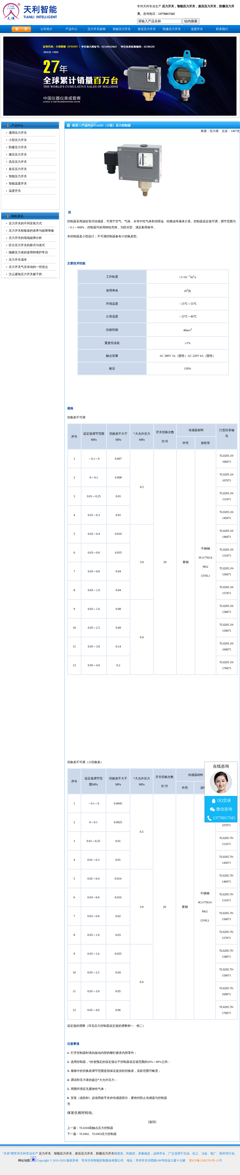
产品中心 (71, 29)
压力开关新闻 (97, 29)
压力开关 (168, 6)
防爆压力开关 (172, 29)
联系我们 (222, 29)
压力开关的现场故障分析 (25, 238)
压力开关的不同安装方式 (25, 223)
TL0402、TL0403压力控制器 (98, 1134)
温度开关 (197, 29)
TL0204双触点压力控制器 (96, 1128)
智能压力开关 (186, 6)
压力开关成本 (18, 259)
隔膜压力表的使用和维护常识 (28, 252)
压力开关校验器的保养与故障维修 (31, 230)
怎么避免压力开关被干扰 (25, 274)
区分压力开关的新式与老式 (27, 245)
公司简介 (46, 29)
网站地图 (24, 1160)
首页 (75, 125)
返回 (152, 1122)
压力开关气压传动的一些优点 (28, 267)
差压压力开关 (207, 6)
